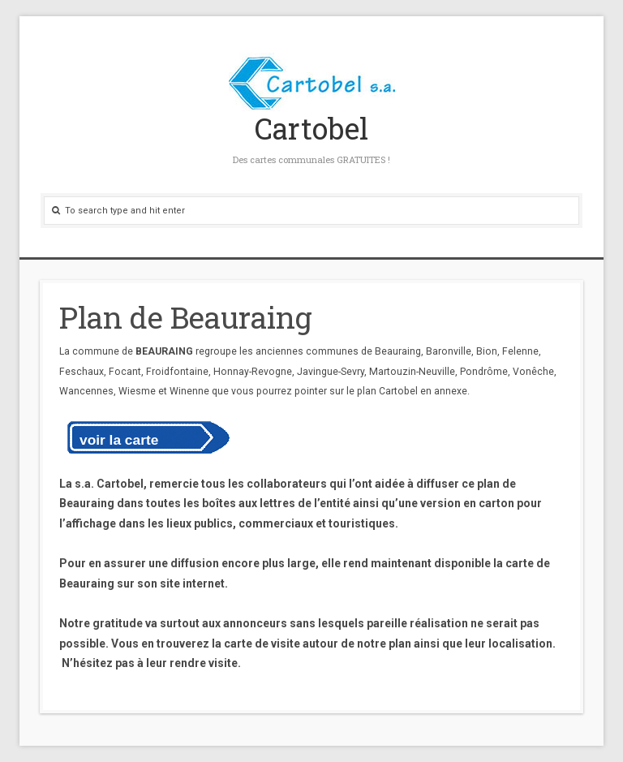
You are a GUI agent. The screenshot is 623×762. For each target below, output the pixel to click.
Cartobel (311, 128)
